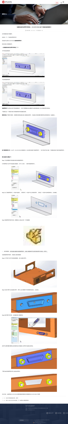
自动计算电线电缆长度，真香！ (10, 398)
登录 (57, 2)
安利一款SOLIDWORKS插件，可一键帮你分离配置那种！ (16, 400)
